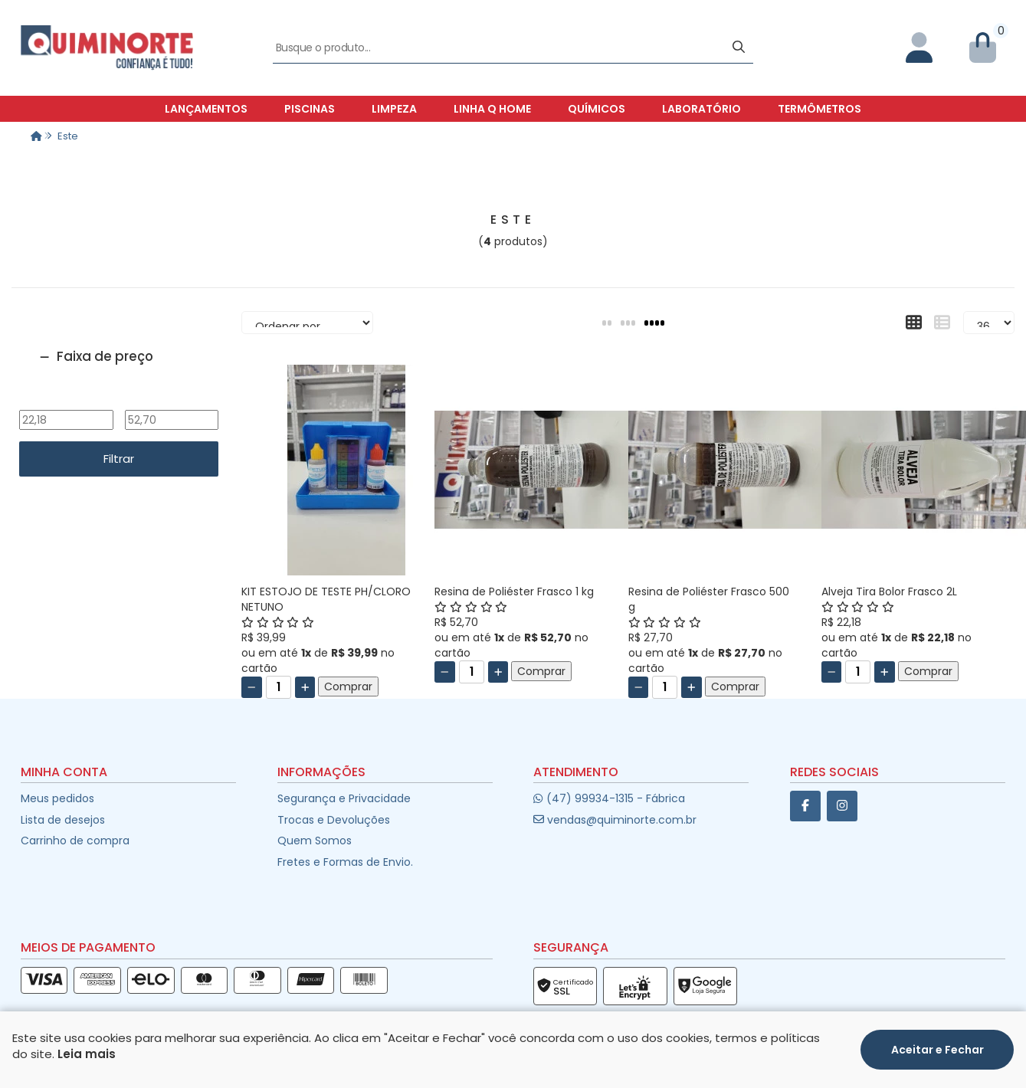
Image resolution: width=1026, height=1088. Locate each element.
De (66, 400)
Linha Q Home (492, 108)
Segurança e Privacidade (344, 798)
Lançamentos (206, 108)
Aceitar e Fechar (937, 1049)
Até (171, 400)
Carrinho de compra (75, 840)
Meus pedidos (57, 798)
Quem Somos (314, 840)
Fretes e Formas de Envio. (345, 862)
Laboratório (701, 108)
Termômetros (819, 108)
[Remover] (251, 687)
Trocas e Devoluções (333, 819)
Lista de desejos (63, 819)
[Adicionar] (305, 687)
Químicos (596, 108)
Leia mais (86, 1054)
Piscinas (309, 108)
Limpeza (394, 108)
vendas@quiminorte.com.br (615, 819)
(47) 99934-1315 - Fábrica (608, 798)
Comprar (348, 686)
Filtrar (118, 459)
